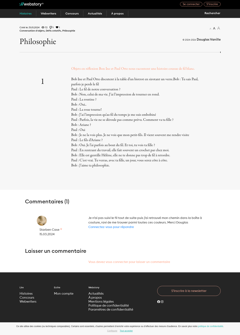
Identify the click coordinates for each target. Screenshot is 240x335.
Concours (72, 13)
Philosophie (68, 30)
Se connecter (191, 4)
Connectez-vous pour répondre (111, 227)
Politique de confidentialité (108, 305)
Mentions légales (101, 301)
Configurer (112, 331)
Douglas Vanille (209, 39)
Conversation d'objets (32, 30)
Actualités (95, 13)
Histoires (26, 13)
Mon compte (63, 294)
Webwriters (48, 13)
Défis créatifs (53, 30)
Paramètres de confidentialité (110, 309)
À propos (117, 13)
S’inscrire (212, 4)
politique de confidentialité (210, 326)
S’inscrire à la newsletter (188, 291)
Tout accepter (126, 331)
